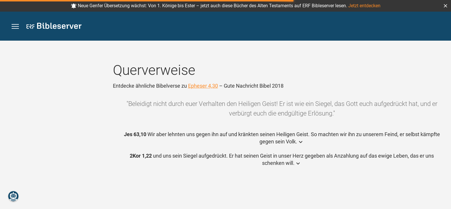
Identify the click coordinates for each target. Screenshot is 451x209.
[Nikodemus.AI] (13, 196)
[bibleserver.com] (54, 27)
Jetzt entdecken (364, 5)
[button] (445, 6)
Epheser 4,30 (203, 86)
